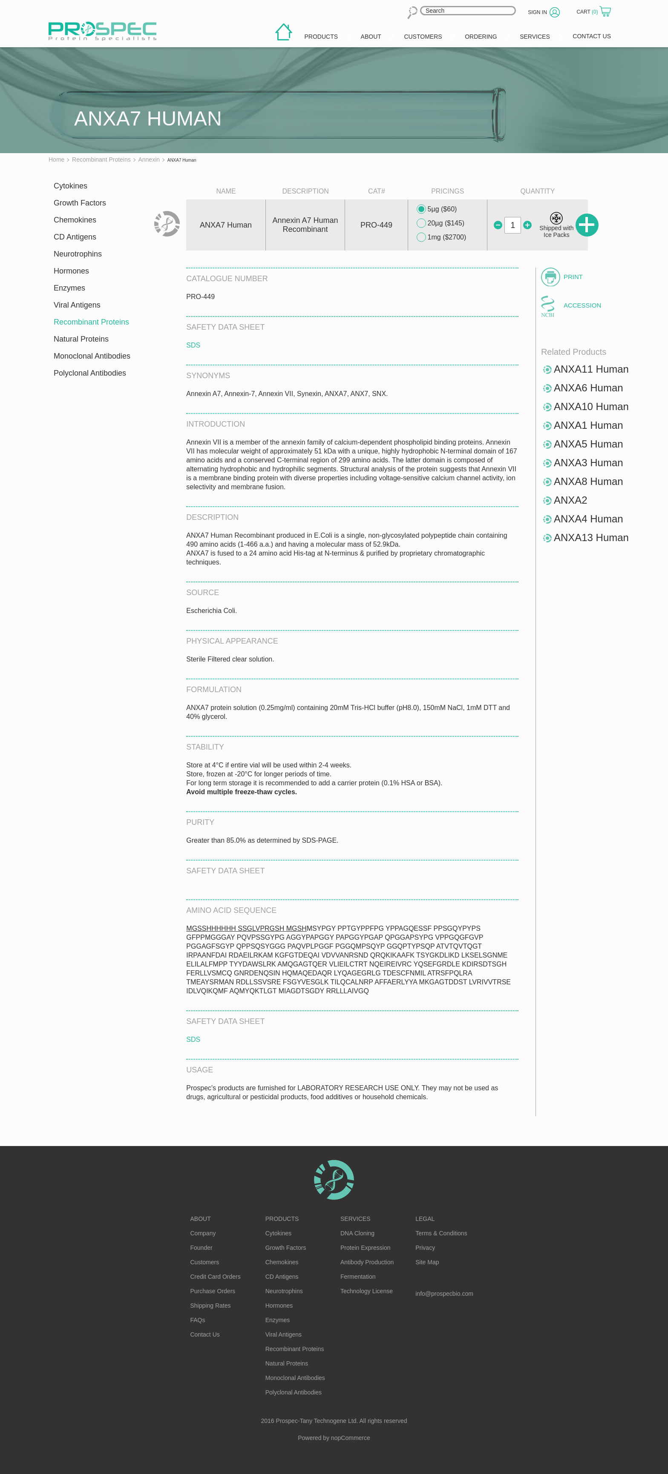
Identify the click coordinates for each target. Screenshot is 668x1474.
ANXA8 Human (588, 481)
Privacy (425, 1247)
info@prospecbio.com (444, 1293)
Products (282, 1218)
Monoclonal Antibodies (92, 356)
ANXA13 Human (591, 537)
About (200, 1218)
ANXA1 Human (588, 425)
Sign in (537, 12)
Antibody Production (367, 1262)
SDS (193, 345)
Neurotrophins (78, 254)
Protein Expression (365, 1247)
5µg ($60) (437, 209)
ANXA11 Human (591, 369)
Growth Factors (80, 203)
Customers (204, 1262)
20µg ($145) (441, 223)
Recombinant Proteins (91, 322)
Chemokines (75, 220)
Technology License (366, 1291)
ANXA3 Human (588, 462)
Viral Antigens (77, 305)
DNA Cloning (357, 1233)
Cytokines (70, 186)
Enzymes (69, 288)
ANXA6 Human (588, 387)
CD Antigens (75, 237)
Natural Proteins (81, 339)
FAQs (197, 1320)
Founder (201, 1247)
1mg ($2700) (441, 237)
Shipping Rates (210, 1305)
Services (355, 1218)
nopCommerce (350, 1437)
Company (203, 1233)
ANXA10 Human (591, 406)
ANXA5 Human (588, 444)
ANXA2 (570, 500)
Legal (425, 1218)
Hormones (71, 271)
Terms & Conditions (441, 1233)
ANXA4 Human (588, 519)
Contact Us (205, 1334)
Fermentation (357, 1276)
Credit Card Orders (215, 1276)
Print (573, 276)
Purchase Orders (213, 1291)
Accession (582, 305)
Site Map (427, 1262)
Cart (587, 12)
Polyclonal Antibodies (90, 373)
